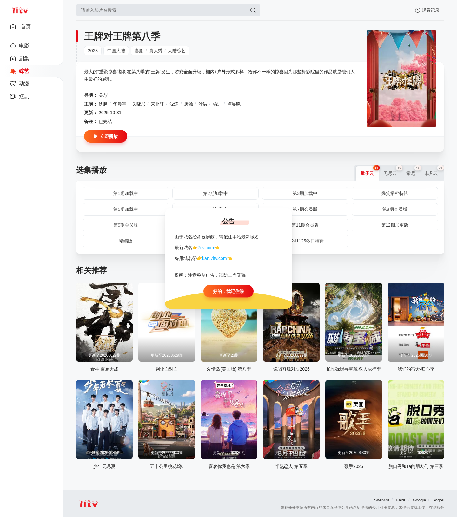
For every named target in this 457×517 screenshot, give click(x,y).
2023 (93, 50)
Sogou (438, 500)
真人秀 (155, 50)
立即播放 (106, 136)
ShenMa (381, 500)
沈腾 (103, 104)
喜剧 (139, 50)
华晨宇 (119, 104)
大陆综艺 (177, 50)
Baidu (401, 500)
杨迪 (217, 104)
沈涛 (173, 104)
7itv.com (206, 247)
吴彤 (103, 95)
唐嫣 (188, 104)
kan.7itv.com (214, 258)
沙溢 (202, 104)
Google (419, 500)
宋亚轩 (157, 104)
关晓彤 (138, 104)
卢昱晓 (234, 104)
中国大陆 (116, 50)
